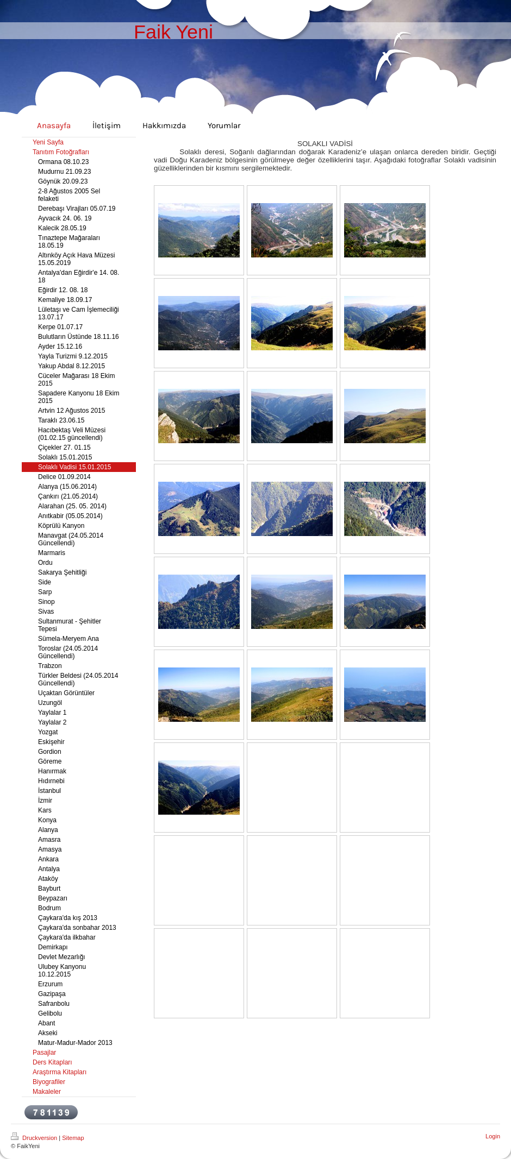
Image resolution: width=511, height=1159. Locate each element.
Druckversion (35, 1138)
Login (492, 1136)
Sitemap (73, 1138)
